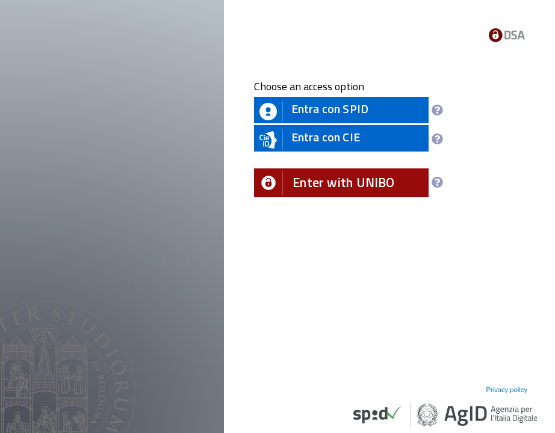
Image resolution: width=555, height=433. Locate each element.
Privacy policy (506, 389)
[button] (341, 182)
